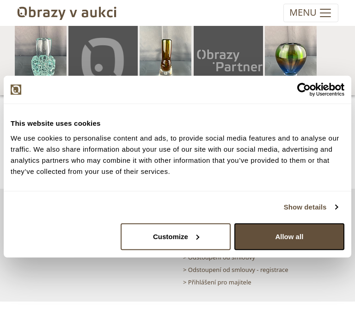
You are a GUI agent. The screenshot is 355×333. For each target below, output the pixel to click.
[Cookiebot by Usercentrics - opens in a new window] (303, 90)
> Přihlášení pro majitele (217, 282)
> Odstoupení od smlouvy (219, 257)
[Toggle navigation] (310, 13)
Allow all (289, 236)
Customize (176, 236)
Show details (305, 207)
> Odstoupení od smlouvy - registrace (235, 269)
